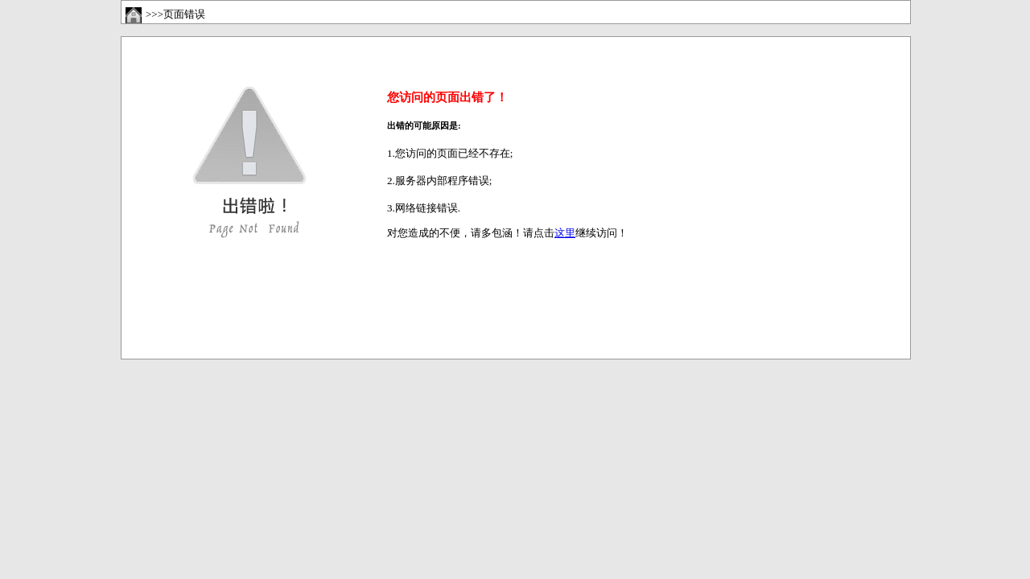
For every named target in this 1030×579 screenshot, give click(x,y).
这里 (564, 233)
